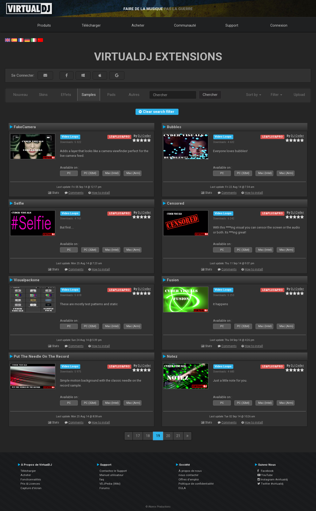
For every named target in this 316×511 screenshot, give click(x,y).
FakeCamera (25, 127)
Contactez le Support (113, 471)
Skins (43, 94)
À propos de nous (190, 471)
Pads (111, 94)
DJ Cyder (144, 136)
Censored (175, 203)
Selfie (19, 203)
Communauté (185, 25)
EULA (182, 488)
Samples (89, 94)
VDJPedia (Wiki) (109, 483)
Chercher (210, 94)
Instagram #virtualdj (272, 479)
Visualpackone (27, 280)
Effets (66, 94)
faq (101, 479)
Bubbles (174, 127)
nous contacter (188, 475)
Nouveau (20, 94)
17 (138, 436)
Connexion (278, 25)
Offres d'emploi (188, 479)
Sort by (253, 94)
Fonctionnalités (30, 479)
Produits (44, 25)
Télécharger (91, 25)
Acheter (138, 25)
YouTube (265, 475)
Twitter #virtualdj (270, 483)
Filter (276, 94)
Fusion (173, 280)
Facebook (265, 471)
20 (168, 436)
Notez (172, 356)
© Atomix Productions (158, 506)
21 (178, 436)
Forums (104, 488)
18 (148, 436)
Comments (75, 192)
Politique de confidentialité (196, 483)
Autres (134, 94)
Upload (299, 94)
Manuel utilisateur (111, 475)
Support (231, 25)
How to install (101, 192)
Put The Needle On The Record (41, 356)
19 (158, 436)
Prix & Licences (30, 483)
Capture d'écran (30, 488)
